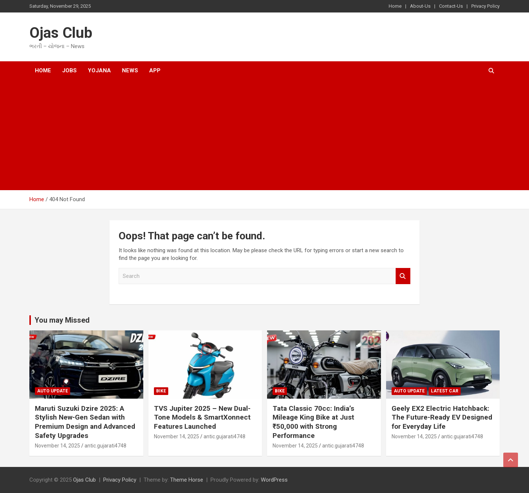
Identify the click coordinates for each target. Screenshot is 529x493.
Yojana (99, 70)
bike (161, 391)
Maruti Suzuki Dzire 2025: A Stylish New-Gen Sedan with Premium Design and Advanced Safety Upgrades (85, 422)
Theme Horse (186, 479)
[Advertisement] (254, 135)
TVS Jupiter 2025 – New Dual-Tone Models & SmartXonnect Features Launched (202, 417)
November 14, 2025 (57, 446)
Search (403, 276)
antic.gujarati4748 (105, 446)
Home (395, 6)
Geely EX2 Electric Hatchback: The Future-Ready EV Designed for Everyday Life (442, 417)
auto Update (52, 391)
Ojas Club (60, 32)
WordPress (274, 479)
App (155, 70)
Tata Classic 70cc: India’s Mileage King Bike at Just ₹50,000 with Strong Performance (313, 422)
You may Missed (62, 320)
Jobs (69, 70)
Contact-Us (451, 6)
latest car (444, 391)
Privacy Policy (485, 6)
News (130, 70)
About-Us (420, 6)
